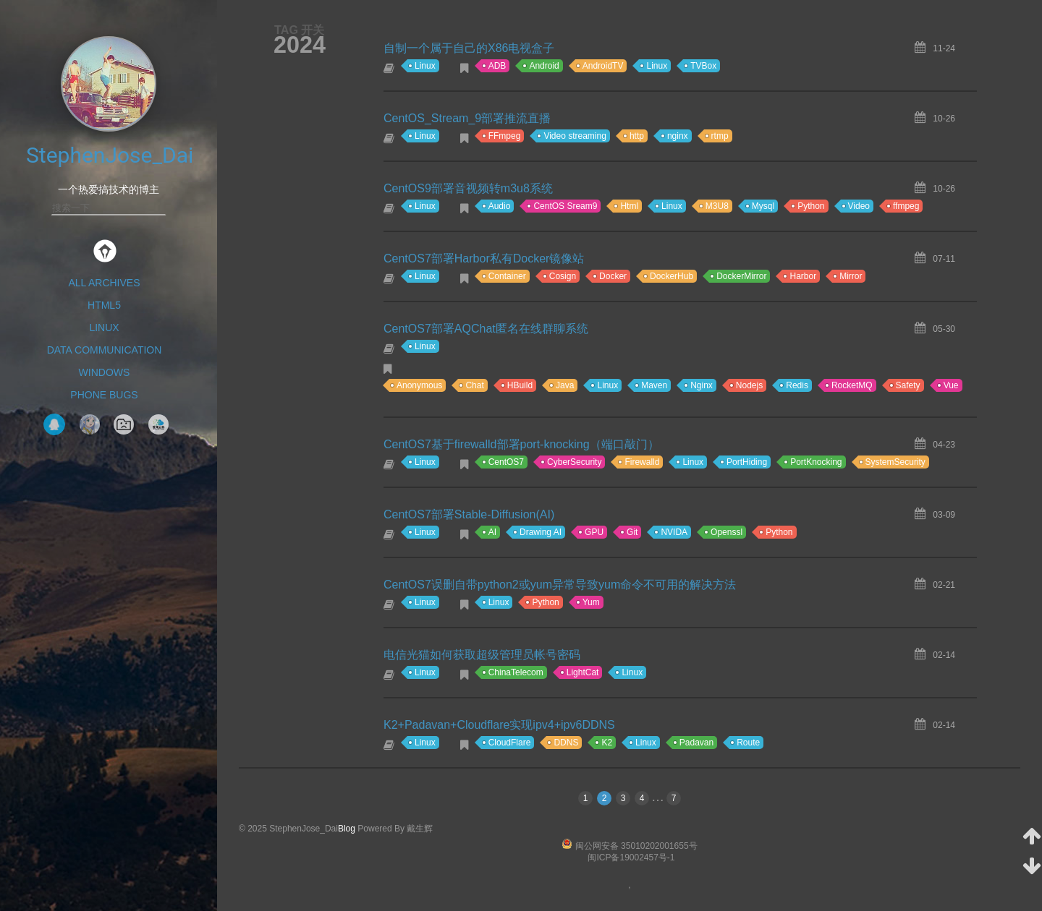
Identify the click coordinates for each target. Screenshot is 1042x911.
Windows (104, 372)
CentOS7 (506, 462)
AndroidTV (603, 66)
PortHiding (747, 462)
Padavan (696, 742)
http (637, 136)
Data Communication (104, 350)
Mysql (763, 206)
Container (507, 276)
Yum (591, 602)
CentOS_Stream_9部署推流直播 (467, 118)
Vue (951, 385)
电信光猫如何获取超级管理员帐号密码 (482, 655)
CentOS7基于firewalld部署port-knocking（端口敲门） (521, 444)
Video (859, 206)
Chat (474, 385)
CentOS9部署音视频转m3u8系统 (468, 188)
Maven (654, 385)
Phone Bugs (103, 395)
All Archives (104, 282)
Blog (346, 829)
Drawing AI (541, 532)
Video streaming (574, 136)
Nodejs (749, 385)
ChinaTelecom (515, 672)
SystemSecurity (895, 462)
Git (632, 532)
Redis (797, 385)
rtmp (720, 136)
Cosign (562, 276)
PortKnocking (816, 462)
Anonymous (419, 385)
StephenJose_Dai (109, 155)
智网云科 (158, 424)
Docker (613, 276)
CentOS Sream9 (565, 206)
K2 (606, 742)
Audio (499, 206)
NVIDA (674, 532)
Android (544, 66)
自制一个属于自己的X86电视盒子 (469, 48)
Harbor (802, 276)
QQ (54, 424)
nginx (677, 136)
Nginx (701, 385)
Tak (90, 424)
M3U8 (717, 206)
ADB (497, 66)
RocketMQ (852, 385)
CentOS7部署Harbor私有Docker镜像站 (484, 258)
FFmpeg (504, 136)
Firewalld (641, 462)
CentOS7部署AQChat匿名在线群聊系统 (486, 328)
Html (629, 206)
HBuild (520, 385)
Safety (908, 385)
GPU (594, 532)
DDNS (566, 742)
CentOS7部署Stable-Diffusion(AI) (469, 514)
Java (565, 385)
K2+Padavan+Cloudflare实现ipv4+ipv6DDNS (499, 725)
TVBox (703, 66)
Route (748, 742)
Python (810, 206)
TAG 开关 (299, 29)
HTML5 (104, 305)
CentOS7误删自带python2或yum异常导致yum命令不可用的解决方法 (560, 584)
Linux (104, 327)
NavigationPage (124, 424)
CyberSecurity (574, 462)
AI (492, 532)
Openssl (726, 532)
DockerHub (671, 276)
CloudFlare (509, 742)
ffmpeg (906, 206)
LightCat (583, 672)
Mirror (850, 276)
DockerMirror (741, 276)
